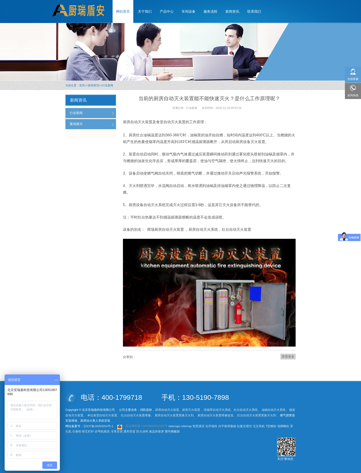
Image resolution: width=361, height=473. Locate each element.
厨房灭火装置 (191, 410)
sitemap (186, 426)
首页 (82, 85)
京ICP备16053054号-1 (98, 426)
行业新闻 (107, 85)
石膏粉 (76, 431)
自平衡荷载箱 (227, 426)
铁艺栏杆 (88, 431)
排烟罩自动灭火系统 (217, 410)
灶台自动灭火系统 (246, 410)
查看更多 (288, 356)
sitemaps (174, 426)
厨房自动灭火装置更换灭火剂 (174, 415)
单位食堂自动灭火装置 (102, 415)
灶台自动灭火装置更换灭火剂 (256, 415)
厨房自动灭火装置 (167, 410)
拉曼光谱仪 (244, 426)
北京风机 (259, 426)
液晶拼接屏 (156, 431)
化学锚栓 (211, 426)
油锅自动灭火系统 (273, 410)
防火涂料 (142, 431)
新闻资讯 (93, 85)
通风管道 (129, 431)
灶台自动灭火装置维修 (136, 415)
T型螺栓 (271, 426)
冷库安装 (117, 431)
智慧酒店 (198, 426)
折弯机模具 (102, 431)
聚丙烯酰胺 (172, 431)
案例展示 (76, 124)
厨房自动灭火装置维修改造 (215, 415)
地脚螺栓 (283, 426)
